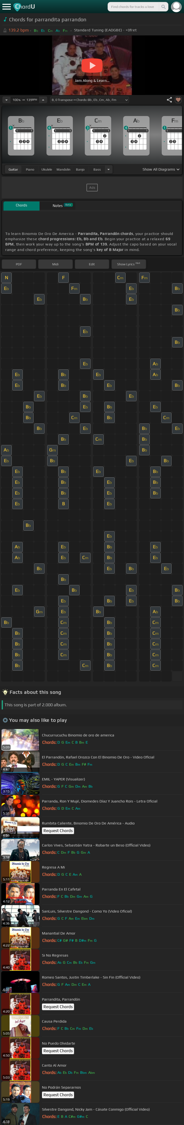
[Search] (163, 6)
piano (30, 169)
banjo (80, 169)
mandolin (63, 169)
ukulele (46, 169)
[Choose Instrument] (108, 169)
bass (97, 169)
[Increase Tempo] (43, 99)
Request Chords (58, 830)
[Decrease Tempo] (6, 99)
